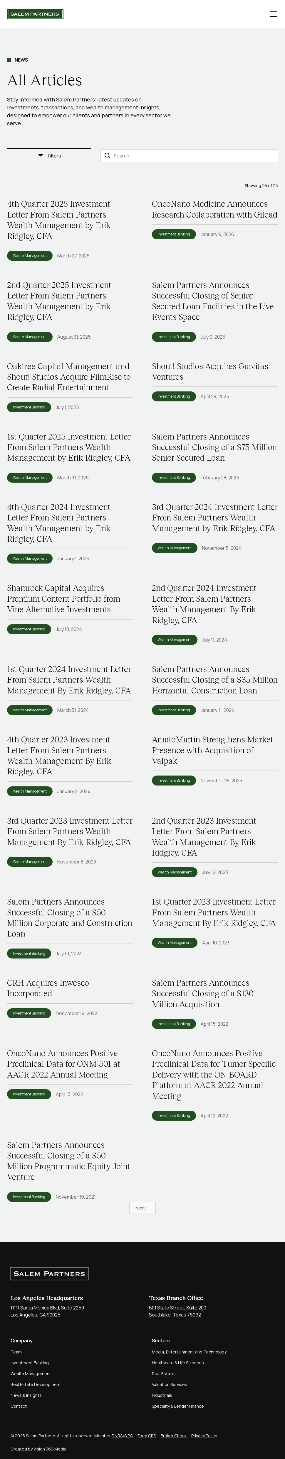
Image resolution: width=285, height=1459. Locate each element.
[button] (272, 14)
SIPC (128, 1435)
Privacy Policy (204, 1435)
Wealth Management (31, 1373)
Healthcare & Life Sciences (178, 1362)
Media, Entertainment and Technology (189, 1352)
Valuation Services (169, 1384)
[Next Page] (142, 1208)
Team (16, 1352)
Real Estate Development (36, 1384)
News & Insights (26, 1395)
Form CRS (147, 1435)
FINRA (117, 1435)
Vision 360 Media (49, 1449)
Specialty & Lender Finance (178, 1406)
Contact (19, 1406)
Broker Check (174, 1435)
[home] (35, 14)
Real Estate (163, 1373)
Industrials (162, 1395)
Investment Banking (30, 1362)
